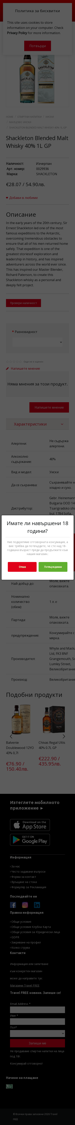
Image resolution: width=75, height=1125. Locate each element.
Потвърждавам (53, 567)
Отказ (22, 567)
